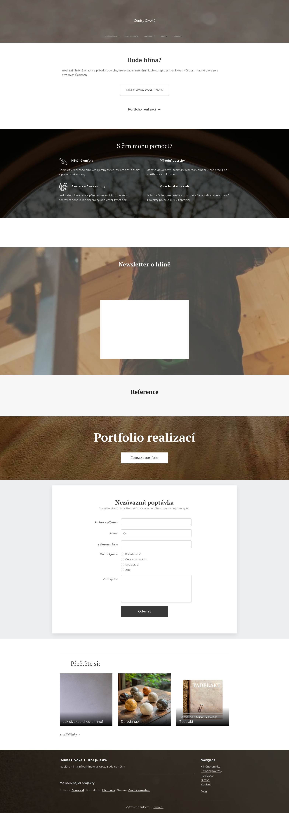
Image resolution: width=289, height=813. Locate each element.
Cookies (158, 807)
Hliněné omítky (210, 766)
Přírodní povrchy (211, 771)
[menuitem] (130, 36)
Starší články (68, 734)
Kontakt (206, 784)
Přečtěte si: (85, 663)
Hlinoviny (108, 790)
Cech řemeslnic (139, 790)
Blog (204, 791)
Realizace (207, 775)
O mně (205, 780)
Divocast (78, 790)
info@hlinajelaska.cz (92, 766)
